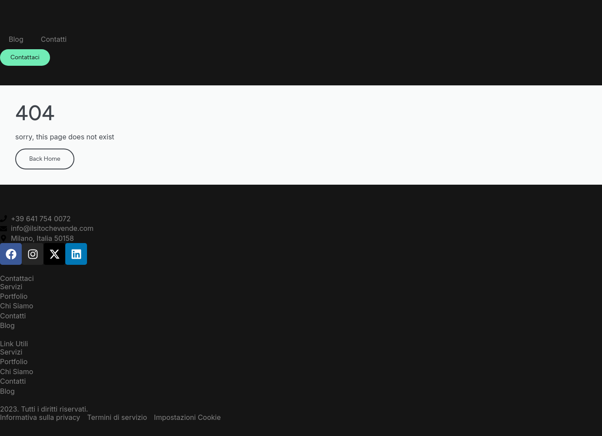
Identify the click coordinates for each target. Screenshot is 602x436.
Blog (16, 39)
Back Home (44, 158)
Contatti (54, 39)
